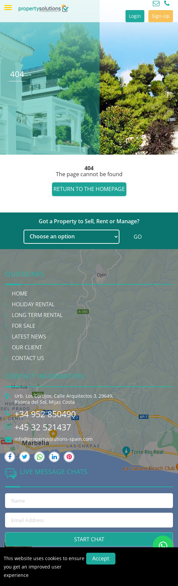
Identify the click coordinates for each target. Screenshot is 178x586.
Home (20, 293)
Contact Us (28, 358)
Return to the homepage (89, 189)
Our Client (27, 347)
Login (135, 16)
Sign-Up (161, 16)
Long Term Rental (37, 315)
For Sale (23, 325)
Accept (100, 558)
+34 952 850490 (45, 414)
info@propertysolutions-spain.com (53, 439)
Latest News (29, 336)
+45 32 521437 (42, 427)
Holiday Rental (33, 304)
